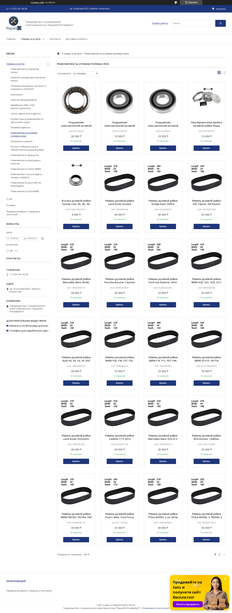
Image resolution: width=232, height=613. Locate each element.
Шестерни (16, 94)
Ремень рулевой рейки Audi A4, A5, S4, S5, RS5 (76, 359)
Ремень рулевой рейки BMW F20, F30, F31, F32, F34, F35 (119, 361)
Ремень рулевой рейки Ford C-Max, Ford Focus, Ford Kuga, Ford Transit (119, 517)
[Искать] (220, 23)
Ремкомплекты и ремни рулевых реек (24, 134)
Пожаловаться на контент (155, 608)
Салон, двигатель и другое (26, 113)
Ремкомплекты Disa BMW (25, 191)
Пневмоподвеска (20, 127)
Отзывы (10, 205)
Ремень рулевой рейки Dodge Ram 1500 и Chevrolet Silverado (163, 204)
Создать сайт (37, 2)
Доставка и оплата (76, 38)
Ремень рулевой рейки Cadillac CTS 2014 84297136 (119, 439)
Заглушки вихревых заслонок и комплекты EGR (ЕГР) (28, 87)
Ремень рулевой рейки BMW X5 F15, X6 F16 (206, 359)
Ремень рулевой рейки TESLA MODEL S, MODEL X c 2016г (206, 517)
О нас (9, 198)
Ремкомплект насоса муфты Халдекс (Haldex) (26, 176)
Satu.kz (131, 604)
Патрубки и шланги (21, 141)
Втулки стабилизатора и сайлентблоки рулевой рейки (27, 148)
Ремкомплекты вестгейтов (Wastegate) (26, 184)
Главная (10, 38)
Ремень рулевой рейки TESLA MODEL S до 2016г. (163, 515)
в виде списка (224, 73)
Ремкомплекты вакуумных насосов (26, 162)
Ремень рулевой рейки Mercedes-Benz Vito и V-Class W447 (163, 439)
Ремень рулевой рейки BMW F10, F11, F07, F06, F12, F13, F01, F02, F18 (163, 361)
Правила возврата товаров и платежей (23, 213)
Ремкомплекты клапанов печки (25, 70)
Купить (76, 148)
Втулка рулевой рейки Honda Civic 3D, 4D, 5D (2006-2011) (76, 204)
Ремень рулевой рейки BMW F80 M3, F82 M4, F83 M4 (76, 517)
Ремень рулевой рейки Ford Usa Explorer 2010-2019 (163, 282)
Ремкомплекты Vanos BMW (26, 168)
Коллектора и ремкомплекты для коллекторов (27, 120)
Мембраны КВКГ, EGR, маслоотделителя (23, 106)
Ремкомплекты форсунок (25, 155)
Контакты (55, 38)
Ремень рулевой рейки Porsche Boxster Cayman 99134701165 (119, 282)
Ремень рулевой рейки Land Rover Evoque (119, 202)
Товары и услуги (30, 38)
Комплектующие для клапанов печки (28, 79)
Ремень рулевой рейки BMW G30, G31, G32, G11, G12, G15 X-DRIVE (207, 282)
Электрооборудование (24, 99)
